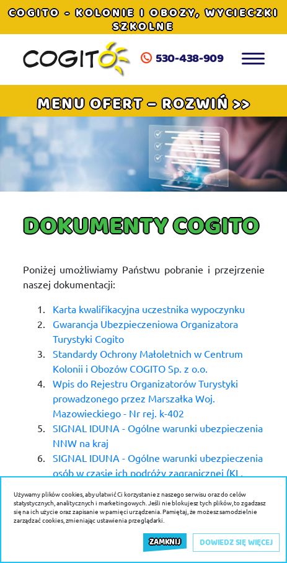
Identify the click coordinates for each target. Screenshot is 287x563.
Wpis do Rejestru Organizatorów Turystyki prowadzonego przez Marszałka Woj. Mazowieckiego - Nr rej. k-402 (145, 398)
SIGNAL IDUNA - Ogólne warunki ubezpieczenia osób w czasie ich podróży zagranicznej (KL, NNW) (158, 472)
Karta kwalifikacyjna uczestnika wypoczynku (149, 309)
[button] (143, 103)
